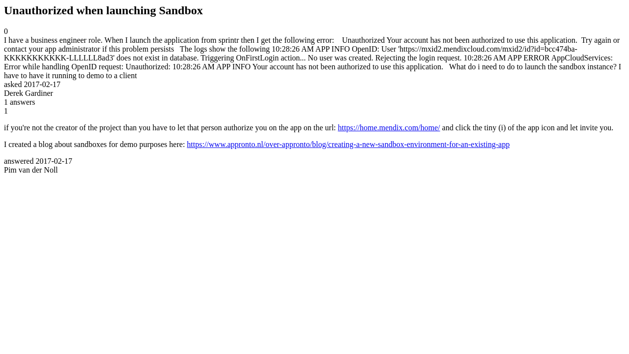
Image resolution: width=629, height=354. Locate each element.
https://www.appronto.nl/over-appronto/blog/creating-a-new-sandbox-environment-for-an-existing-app (348, 144)
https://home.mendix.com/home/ (389, 127)
